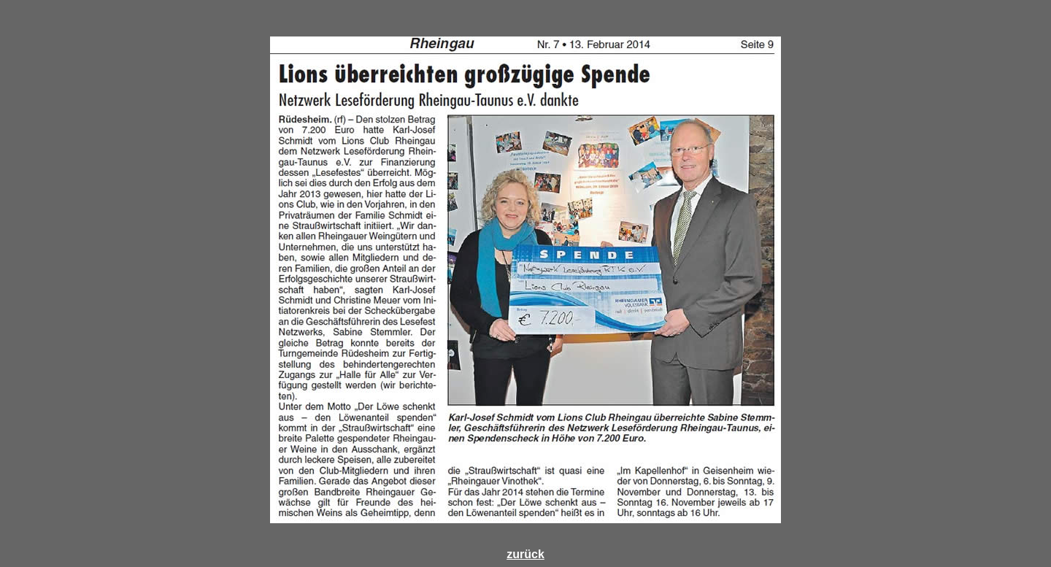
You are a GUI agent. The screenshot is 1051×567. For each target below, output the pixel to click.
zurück (525, 554)
